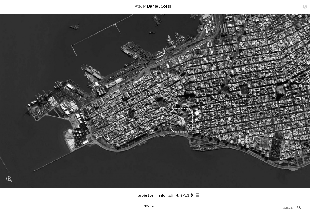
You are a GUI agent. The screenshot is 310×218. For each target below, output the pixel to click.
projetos (145, 195)
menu (149, 205)
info (162, 195)
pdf (170, 195)
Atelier (155, 6)
